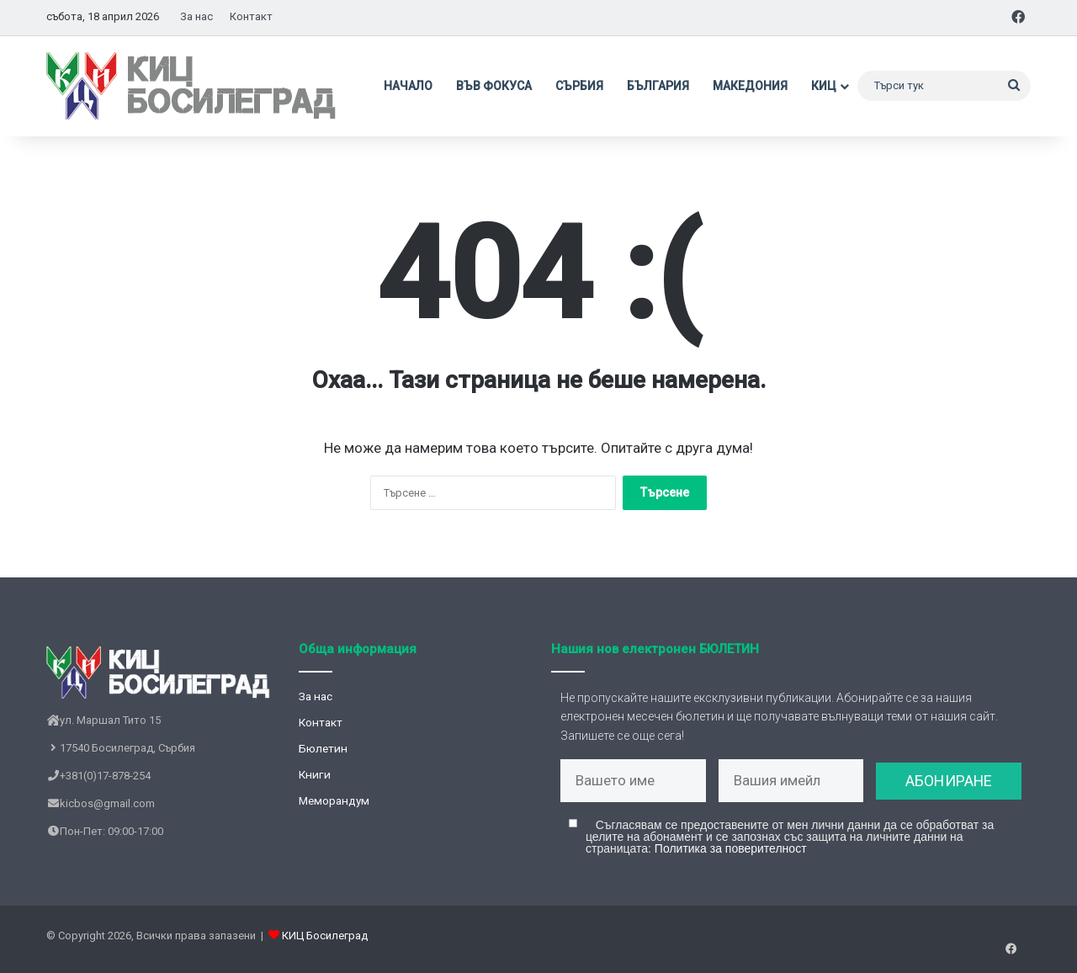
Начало (408, 86)
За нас (196, 16)
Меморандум (334, 800)
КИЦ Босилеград (325, 942)
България (658, 86)
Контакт (251, 16)
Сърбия (579, 86)
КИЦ (823, 86)
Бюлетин (323, 748)
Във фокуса (494, 86)
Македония (750, 86)
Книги (315, 774)
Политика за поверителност (731, 855)
